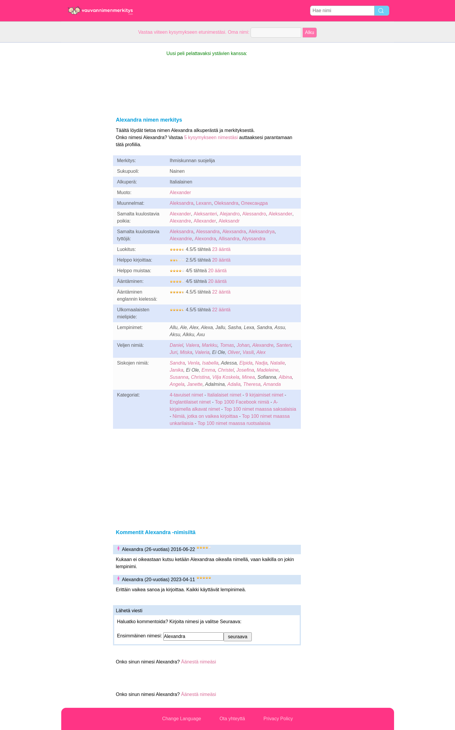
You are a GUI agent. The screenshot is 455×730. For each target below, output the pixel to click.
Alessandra (208, 231)
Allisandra (229, 238)
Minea (248, 377)
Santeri (283, 345)
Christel (226, 370)
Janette (194, 384)
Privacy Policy (278, 718)
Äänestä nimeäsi (198, 661)
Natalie (277, 362)
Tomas (227, 345)
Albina (285, 377)
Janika (176, 370)
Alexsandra (234, 231)
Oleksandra (226, 203)
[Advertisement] (85, 131)
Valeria (202, 352)
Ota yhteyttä (232, 718)
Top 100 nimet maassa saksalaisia (260, 409)
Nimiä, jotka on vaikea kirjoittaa (205, 416)
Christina (200, 377)
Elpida (245, 362)
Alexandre (180, 220)
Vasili (248, 352)
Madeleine (268, 370)
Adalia (234, 384)
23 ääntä (221, 249)
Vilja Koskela (225, 377)
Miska (186, 352)
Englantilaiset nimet (190, 402)
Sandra (177, 362)
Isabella (210, 362)
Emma (208, 370)
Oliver (234, 352)
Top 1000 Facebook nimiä (242, 402)
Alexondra (205, 238)
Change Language (181, 718)
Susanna (179, 377)
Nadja (261, 362)
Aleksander (280, 213)
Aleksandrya (262, 231)
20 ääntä (221, 259)
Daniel (176, 345)
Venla (193, 362)
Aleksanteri (205, 213)
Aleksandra (181, 203)
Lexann (204, 203)
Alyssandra (253, 238)
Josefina (245, 370)
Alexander (180, 192)
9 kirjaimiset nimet (264, 394)
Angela (177, 384)
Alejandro (230, 213)
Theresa (252, 384)
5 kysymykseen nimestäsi (211, 137)
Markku (209, 345)
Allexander (204, 220)
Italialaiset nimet (224, 394)
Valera (192, 345)
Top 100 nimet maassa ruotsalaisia (234, 423)
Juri (174, 352)
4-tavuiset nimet (186, 394)
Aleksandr (229, 220)
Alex (261, 352)
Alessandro (254, 213)
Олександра (254, 203)
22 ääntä (221, 291)
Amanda (272, 384)
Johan (243, 345)
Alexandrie (181, 238)
